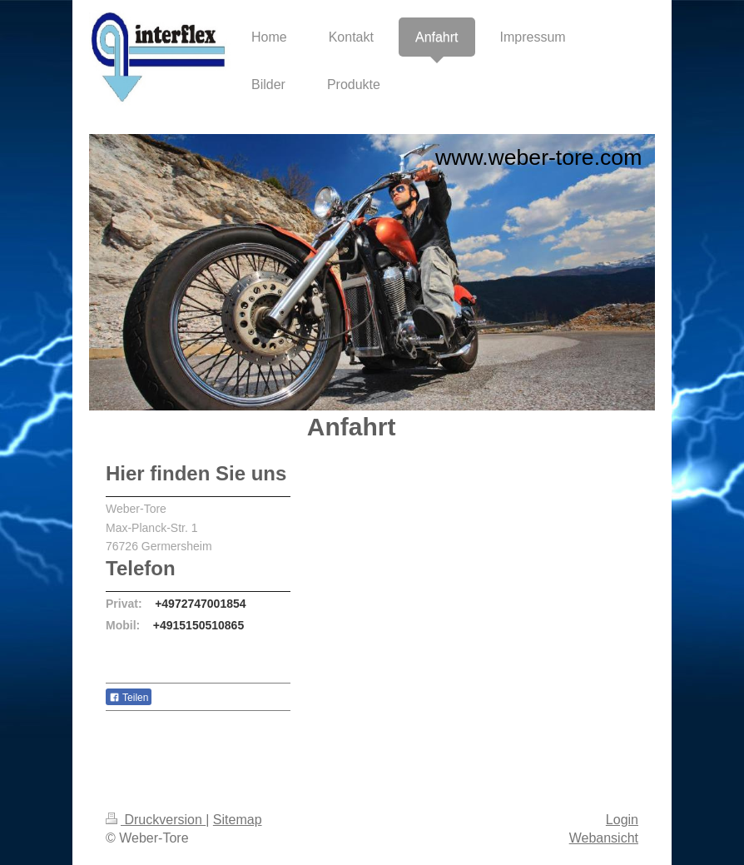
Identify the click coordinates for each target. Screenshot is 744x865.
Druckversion (156, 820)
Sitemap (237, 820)
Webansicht (603, 838)
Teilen (128, 697)
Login (622, 820)
